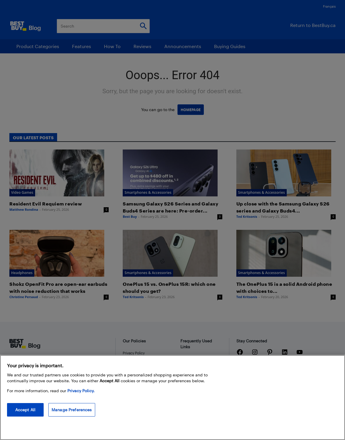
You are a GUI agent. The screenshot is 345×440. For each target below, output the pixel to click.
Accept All (25, 409)
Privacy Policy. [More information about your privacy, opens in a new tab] (81, 390)
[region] (172, 397)
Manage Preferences (72, 409)
